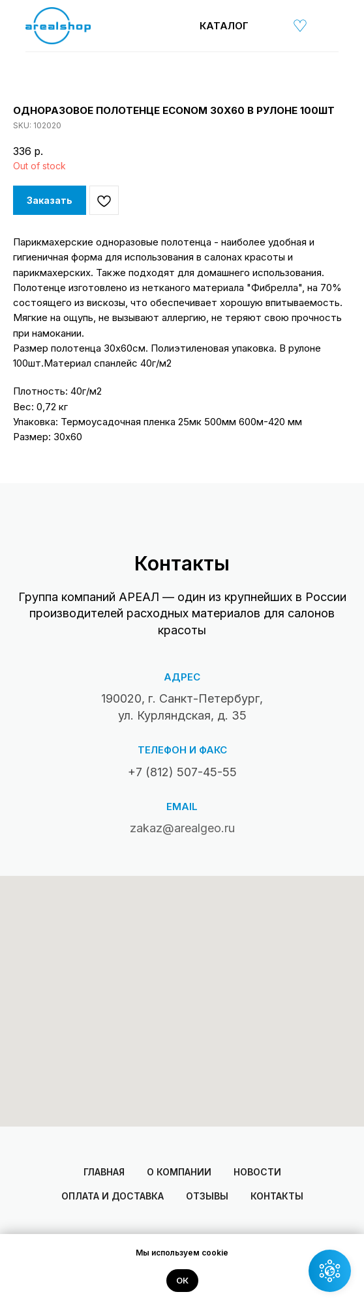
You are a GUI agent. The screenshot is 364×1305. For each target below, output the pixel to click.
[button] (329, 1270)
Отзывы (207, 1195)
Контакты (276, 1195)
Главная (104, 1171)
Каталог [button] (224, 26)
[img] (270, 25)
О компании (179, 1171)
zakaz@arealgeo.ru (182, 828)
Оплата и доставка (112, 1195)
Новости (257, 1171)
